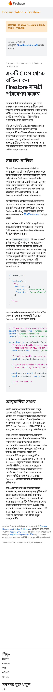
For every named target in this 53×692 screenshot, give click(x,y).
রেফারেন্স (6, 663)
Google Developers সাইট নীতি (20, 535)
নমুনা (4, 668)
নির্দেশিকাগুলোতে (32, 214)
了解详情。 (21, 28)
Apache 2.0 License (18, 532)
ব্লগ (3, 689)
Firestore (34, 12)
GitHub (5, 677)
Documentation (12, 12)
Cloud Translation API (27, 45)
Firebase (9, 63)
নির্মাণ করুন (13, 67)
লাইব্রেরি (5, 672)
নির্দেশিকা (5, 659)
